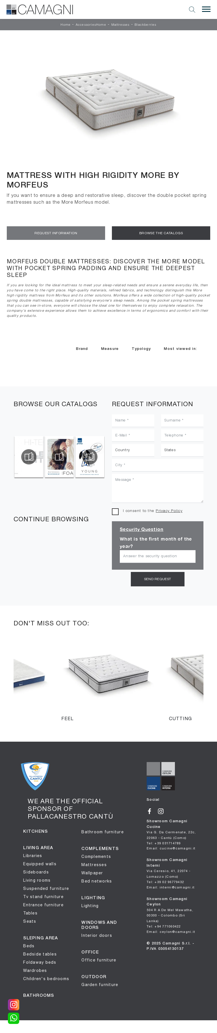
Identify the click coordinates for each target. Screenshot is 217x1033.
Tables (30, 912)
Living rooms (37, 879)
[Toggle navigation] (206, 9)
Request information (55, 233)
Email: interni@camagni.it (170, 885)
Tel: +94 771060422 (164, 925)
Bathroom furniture (102, 831)
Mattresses (120, 24)
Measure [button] (110, 348)
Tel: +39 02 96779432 (165, 881)
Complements (96, 855)
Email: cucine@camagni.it (171, 847)
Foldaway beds (39, 961)
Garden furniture (99, 984)
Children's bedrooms (46, 978)
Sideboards (36, 871)
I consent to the (153, 511)
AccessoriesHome (91, 24)
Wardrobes (35, 969)
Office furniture (98, 959)
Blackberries (145, 24)
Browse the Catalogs (161, 233)
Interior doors (96, 934)
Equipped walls (40, 863)
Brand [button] (82, 348)
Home (65, 24)
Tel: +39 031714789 (164, 842)
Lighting (90, 905)
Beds (28, 945)
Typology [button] (141, 348)
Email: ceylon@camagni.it (171, 929)
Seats (29, 920)
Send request (157, 579)
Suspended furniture (46, 887)
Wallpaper (92, 872)
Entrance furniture (43, 904)
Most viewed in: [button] (180, 348)
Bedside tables (40, 953)
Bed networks (96, 880)
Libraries (32, 855)
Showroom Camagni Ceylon (170, 908)
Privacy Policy (169, 511)
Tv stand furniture (43, 896)
